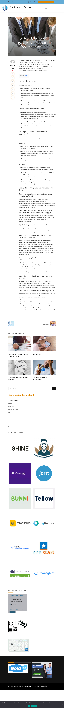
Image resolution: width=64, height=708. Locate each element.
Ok (28, 706)
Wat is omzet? (38, 355)
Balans (10, 406)
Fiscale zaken (11, 420)
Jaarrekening (11, 426)
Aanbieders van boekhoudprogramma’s (40, 687)
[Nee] (62, 704)
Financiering (28, 35)
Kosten (10, 429)
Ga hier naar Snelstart (31, 3)
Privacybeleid (44, 689)
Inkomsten (10, 423)
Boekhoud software (13, 411)
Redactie (12, 64)
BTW (9, 414)
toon (26, 76)
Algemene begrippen (13, 403)
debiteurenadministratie (42, 160)
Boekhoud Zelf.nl (20, 8)
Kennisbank (36, 35)
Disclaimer (36, 689)
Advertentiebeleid (38, 690)
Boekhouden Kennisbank (22, 397)
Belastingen (11, 408)
